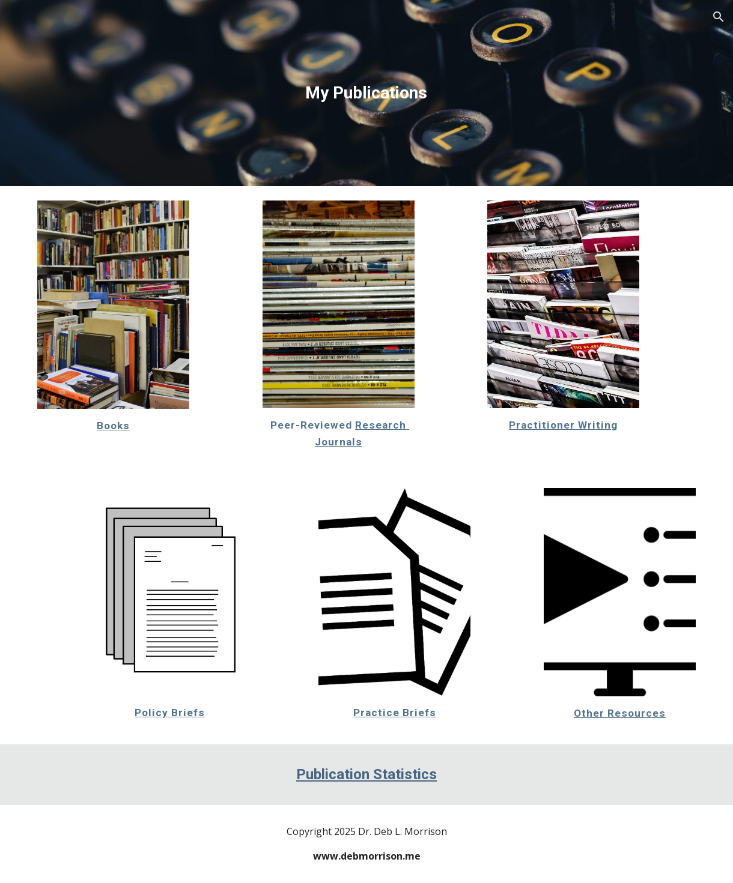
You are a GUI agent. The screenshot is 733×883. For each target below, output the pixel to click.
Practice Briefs (394, 713)
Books (113, 426)
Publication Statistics (366, 774)
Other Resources (620, 713)
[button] (718, 16)
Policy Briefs (170, 713)
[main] (366, 93)
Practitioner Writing (563, 425)
